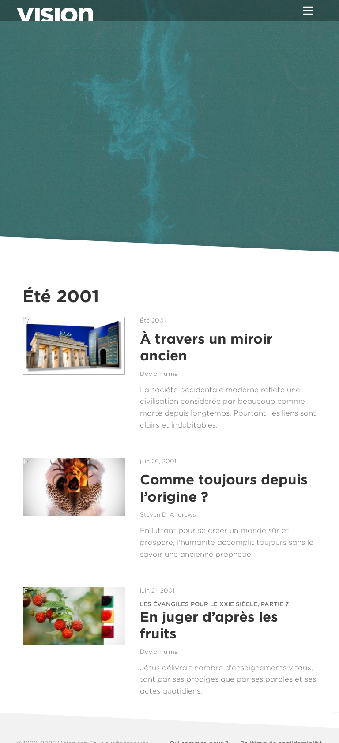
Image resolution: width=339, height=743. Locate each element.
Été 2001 (153, 320)
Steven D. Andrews (168, 514)
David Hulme (159, 373)
